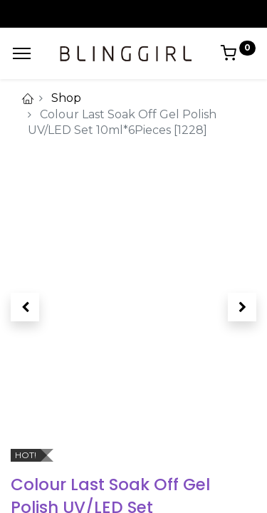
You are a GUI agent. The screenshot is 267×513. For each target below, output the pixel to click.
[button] (25, 307)
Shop (66, 98)
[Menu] (21, 53)
